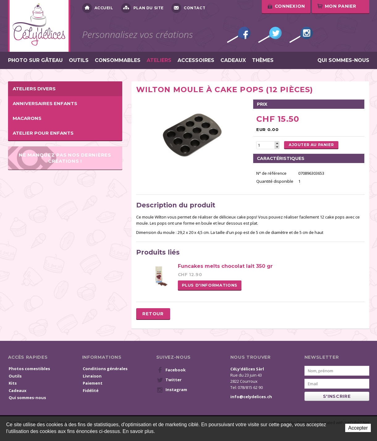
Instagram (301, 35)
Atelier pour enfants (43, 133)
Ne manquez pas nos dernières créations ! (65, 158)
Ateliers (159, 60)
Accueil (97, 8)
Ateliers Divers (34, 89)
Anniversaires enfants (45, 103)
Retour (152, 313)
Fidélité (90, 390)
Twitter (270, 35)
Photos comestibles (29, 368)
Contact (188, 8)
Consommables (117, 60)
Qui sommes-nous (343, 60)
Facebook (238, 35)
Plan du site (142, 8)
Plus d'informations (209, 285)
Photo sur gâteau (35, 60)
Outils (79, 60)
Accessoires (196, 60)
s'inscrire (337, 396)
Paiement (93, 383)
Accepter (358, 428)
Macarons (27, 118)
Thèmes (263, 60)
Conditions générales (105, 368)
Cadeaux (233, 60)
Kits (13, 383)
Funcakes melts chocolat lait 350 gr (225, 266)
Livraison (92, 376)
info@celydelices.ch (251, 396)
